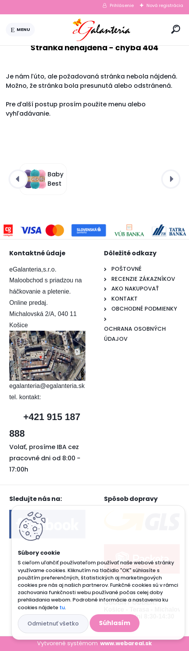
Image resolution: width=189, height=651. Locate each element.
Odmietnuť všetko (53, 623)
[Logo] (102, 30)
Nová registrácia (164, 5)
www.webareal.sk (126, 643)
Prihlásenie (122, 5)
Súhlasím (114, 623)
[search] (175, 29)
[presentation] (18, 179)
